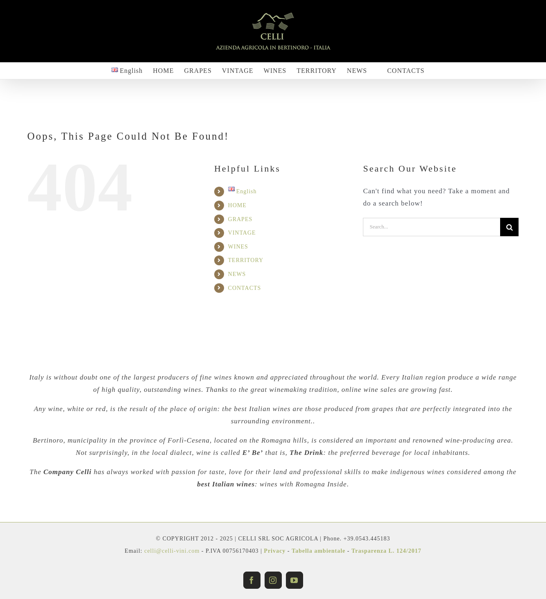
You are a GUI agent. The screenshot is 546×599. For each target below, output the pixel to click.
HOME (237, 205)
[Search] (509, 227)
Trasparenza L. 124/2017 (386, 551)
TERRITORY (246, 260)
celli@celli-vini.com (173, 551)
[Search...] (431, 227)
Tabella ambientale (318, 551)
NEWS (237, 274)
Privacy (274, 551)
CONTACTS (244, 288)
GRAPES (240, 219)
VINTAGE (242, 233)
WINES (238, 247)
